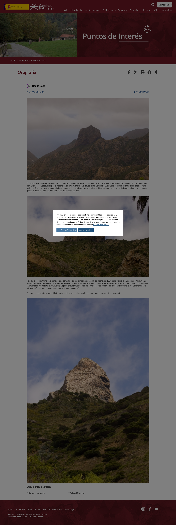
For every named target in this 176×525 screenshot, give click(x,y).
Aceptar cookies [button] (86, 230)
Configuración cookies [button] (67, 230)
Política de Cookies (101, 225)
